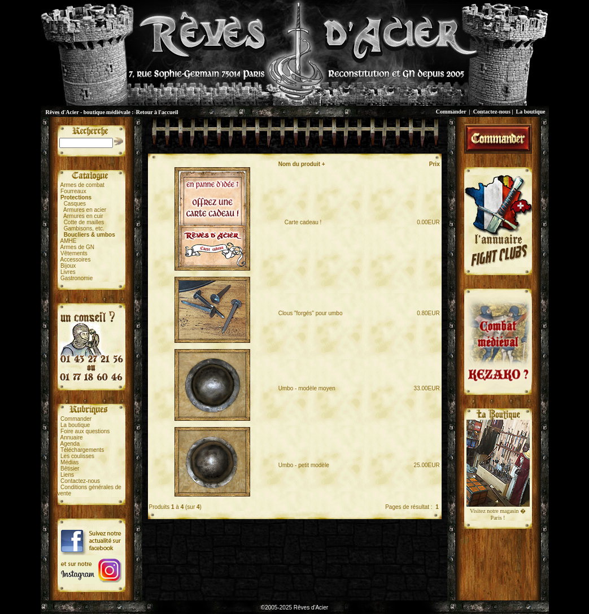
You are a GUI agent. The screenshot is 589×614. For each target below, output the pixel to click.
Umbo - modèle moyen (306, 388)
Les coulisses (77, 456)
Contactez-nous (492, 111)
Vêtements (74, 253)
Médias (69, 462)
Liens (67, 475)
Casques (75, 204)
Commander (451, 111)
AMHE (68, 241)
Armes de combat (82, 185)
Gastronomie (76, 278)
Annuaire (71, 437)
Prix (434, 164)
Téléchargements (82, 450)
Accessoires (75, 259)
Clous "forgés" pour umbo (310, 313)
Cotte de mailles (84, 222)
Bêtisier (69, 468)
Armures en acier (84, 210)
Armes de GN (77, 247)
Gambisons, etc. (84, 228)
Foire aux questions (85, 431)
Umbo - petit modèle (303, 465)
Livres (68, 272)
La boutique (531, 111)
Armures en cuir (83, 216)
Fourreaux (73, 191)
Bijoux (68, 266)
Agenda (70, 444)
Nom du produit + (301, 164)
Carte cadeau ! (300, 222)
